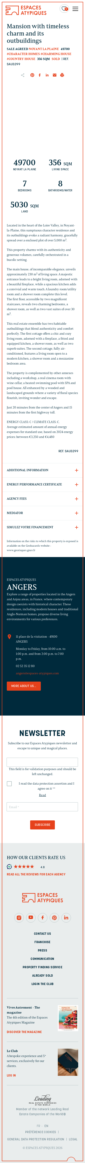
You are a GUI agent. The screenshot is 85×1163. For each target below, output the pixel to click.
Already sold (42, 976)
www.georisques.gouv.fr (21, 550)
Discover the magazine (24, 1032)
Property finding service (42, 967)
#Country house (21, 59)
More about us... (23, 686)
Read (42, 795)
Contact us (42, 934)
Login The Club (43, 984)
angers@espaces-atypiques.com (37, 673)
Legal (73, 1139)
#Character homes (23, 54)
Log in (11, 1075)
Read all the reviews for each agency (36, 874)
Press (42, 950)
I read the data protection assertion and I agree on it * (46, 786)
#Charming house (56, 54)
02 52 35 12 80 (25, 666)
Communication (42, 959)
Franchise (42, 942)
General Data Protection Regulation (35, 1139)
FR (38, 1126)
